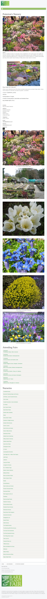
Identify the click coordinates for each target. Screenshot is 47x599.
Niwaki (4, 480)
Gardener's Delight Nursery (8, 420)
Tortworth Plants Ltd (7, 541)
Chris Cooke (5, 399)
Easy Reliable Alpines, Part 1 (9, 100)
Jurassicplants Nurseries (8, 451)
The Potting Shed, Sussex (8, 535)
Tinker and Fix (6, 538)
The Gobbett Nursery (7, 525)
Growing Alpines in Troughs (8, 96)
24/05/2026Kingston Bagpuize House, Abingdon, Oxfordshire (12, 363)
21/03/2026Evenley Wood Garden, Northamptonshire (11, 355)
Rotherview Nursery (7, 509)
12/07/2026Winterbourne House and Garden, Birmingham (12, 374)
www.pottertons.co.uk (7, 125)
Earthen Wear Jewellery (8, 412)
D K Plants (5, 404)
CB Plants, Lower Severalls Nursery (10, 396)
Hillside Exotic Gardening (8, 436)
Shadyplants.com (6, 517)
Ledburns (5, 459)
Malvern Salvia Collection (8, 470)
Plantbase (5, 496)
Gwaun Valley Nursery (7, 430)
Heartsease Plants (6, 433)
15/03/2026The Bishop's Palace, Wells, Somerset (10, 351)
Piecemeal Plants (6, 491)
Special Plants (6, 520)
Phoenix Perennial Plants (8, 488)
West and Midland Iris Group (8, 546)
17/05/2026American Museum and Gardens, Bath (10, 359)
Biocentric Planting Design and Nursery (10, 394)
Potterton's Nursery (7, 501)
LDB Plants (5, 457)
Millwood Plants (6, 472)
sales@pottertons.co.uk (7, 121)
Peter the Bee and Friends (8, 486)
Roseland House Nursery (8, 507)
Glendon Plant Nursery (7, 422)
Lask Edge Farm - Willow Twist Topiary (10, 454)
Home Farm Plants (7, 444)
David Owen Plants (7, 409)
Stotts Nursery (6, 522)
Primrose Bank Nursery (7, 504)
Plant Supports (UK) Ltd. (8, 493)
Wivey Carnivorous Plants (8, 554)
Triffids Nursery (6, 543)
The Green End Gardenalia (8, 530)
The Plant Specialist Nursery (8, 533)
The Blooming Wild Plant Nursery (9, 528)
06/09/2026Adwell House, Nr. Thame (8, 378)
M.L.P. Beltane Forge (7, 467)
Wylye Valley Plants (7, 556)
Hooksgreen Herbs (7, 446)
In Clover (5, 449)
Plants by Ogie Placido (7, 499)
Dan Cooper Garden (7, 407)
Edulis (4, 415)
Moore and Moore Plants (8, 475)
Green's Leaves (6, 425)
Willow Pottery (6, 551)
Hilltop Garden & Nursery (8, 438)
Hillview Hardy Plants (7, 441)
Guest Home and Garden (8, 428)
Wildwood (5, 549)
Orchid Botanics (6, 483)
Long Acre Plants (6, 462)
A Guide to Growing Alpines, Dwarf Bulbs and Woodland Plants (16, 98)
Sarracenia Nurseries (7, 514)
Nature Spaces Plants (7, 478)
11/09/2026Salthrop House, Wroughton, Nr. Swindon (11, 382)
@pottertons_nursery (11, 92)
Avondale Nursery (6, 391)
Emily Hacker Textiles (7, 417)
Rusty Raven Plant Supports (8, 512)
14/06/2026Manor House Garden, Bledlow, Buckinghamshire (12, 367)
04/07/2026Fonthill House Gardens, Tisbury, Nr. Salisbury (12, 371)
